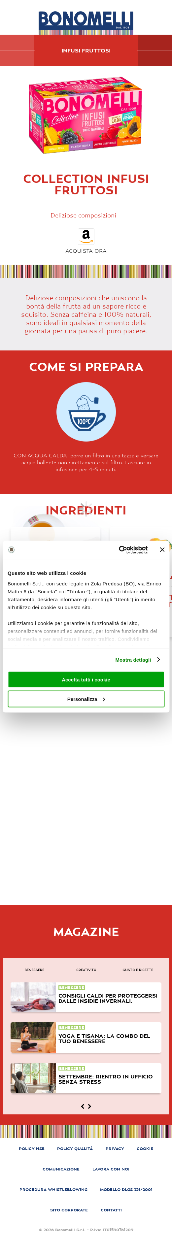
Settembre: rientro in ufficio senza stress (105, 1079)
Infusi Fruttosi (86, 50)
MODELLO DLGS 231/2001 (126, 1189)
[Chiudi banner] (162, 549)
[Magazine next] (89, 1106)
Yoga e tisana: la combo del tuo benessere (104, 1038)
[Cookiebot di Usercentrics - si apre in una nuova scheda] (119, 549)
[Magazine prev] (82, 1106)
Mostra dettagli (133, 659)
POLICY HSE (32, 1148)
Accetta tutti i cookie (86, 679)
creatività (86, 970)
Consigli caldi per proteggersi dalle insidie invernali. (107, 998)
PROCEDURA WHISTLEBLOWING (53, 1189)
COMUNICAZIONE (61, 1169)
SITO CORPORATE (69, 1210)
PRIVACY (115, 1148)
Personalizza (86, 699)
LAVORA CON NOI (110, 1169)
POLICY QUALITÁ (75, 1148)
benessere (34, 970)
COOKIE (145, 1148)
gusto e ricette (137, 970)
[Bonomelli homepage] (86, 23)
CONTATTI (111, 1210)
